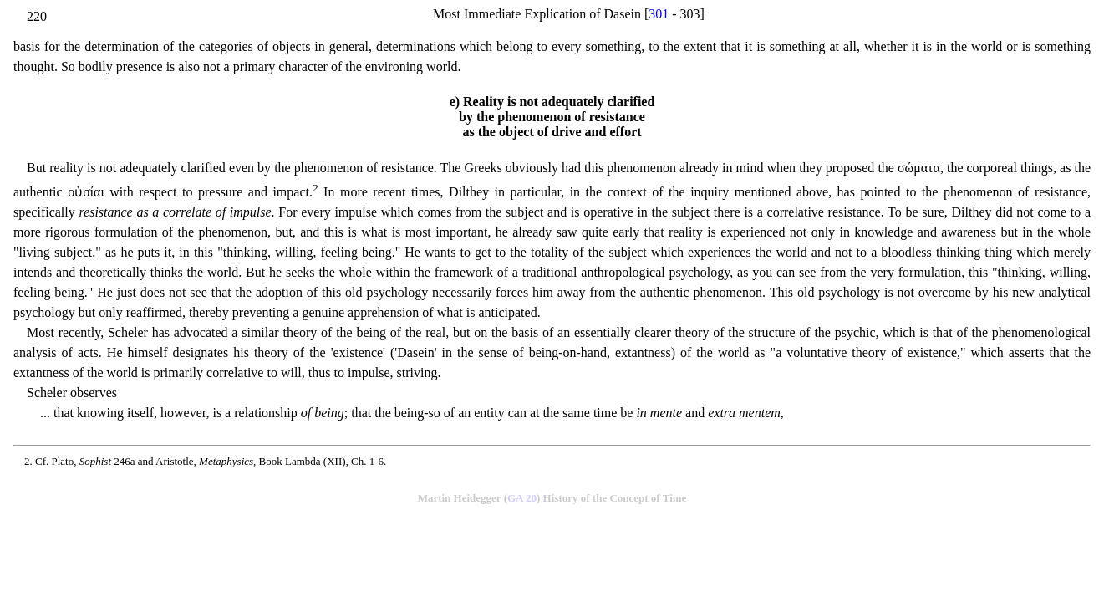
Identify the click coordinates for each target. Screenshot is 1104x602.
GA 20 (522, 498)
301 (659, 14)
